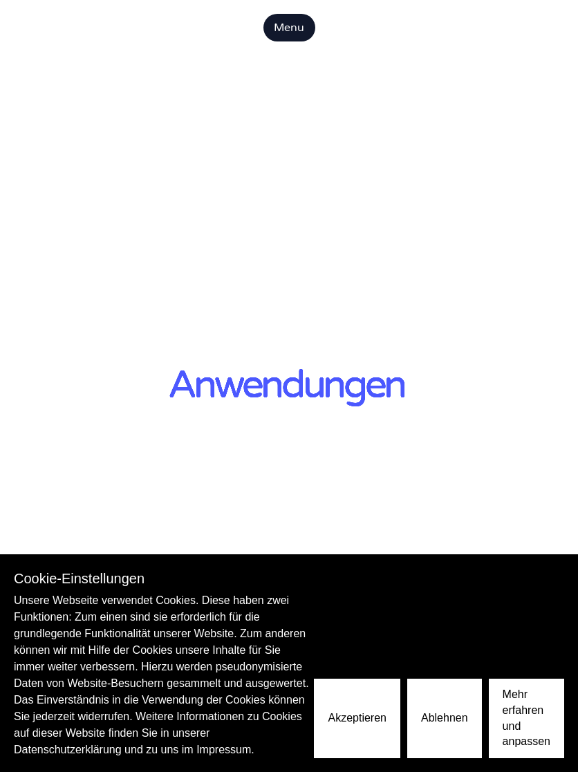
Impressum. (225, 749)
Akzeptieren (357, 718)
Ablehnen (444, 718)
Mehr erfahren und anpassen (526, 717)
